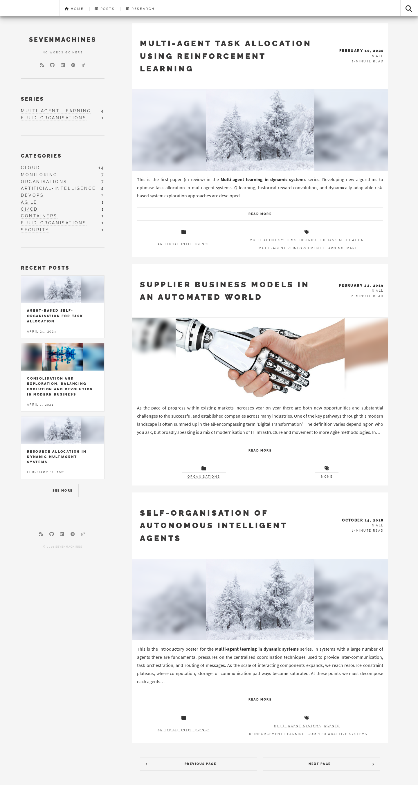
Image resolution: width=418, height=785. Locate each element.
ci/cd (29, 209)
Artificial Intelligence (184, 244)
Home (74, 9)
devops (32, 195)
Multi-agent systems (273, 240)
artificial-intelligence (58, 188)
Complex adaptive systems (337, 734)
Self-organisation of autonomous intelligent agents (213, 525)
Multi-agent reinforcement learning (301, 248)
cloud (30, 167)
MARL (352, 248)
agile (29, 202)
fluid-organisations (54, 117)
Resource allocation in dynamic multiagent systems (57, 457)
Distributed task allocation (332, 240)
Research (140, 9)
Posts (105, 9)
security (35, 229)
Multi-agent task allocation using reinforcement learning (225, 56)
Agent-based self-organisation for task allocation (55, 315)
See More (63, 490)
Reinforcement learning (277, 734)
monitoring (39, 174)
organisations (44, 181)
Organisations (204, 476)
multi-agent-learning (56, 110)
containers (39, 216)
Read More (260, 214)
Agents (332, 726)
